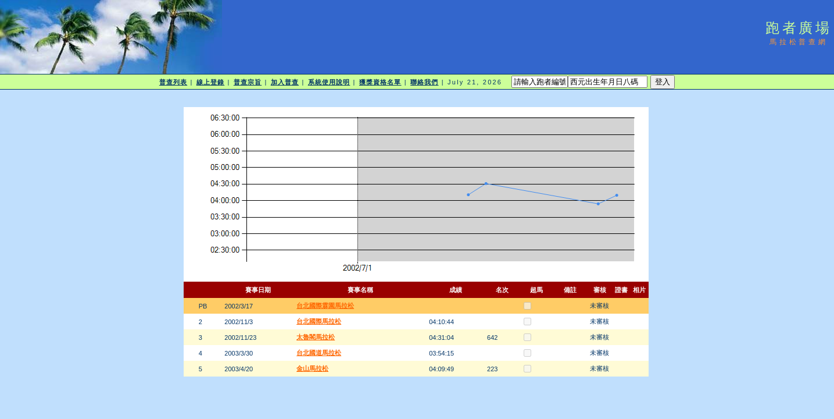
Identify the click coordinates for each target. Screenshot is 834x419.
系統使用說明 (329, 82)
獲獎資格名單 (380, 82)
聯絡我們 (424, 82)
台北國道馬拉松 (318, 352)
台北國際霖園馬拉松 (325, 305)
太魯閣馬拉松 (315, 336)
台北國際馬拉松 (318, 321)
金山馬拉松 (312, 368)
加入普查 (285, 82)
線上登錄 (210, 82)
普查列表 (173, 82)
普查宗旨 (248, 82)
